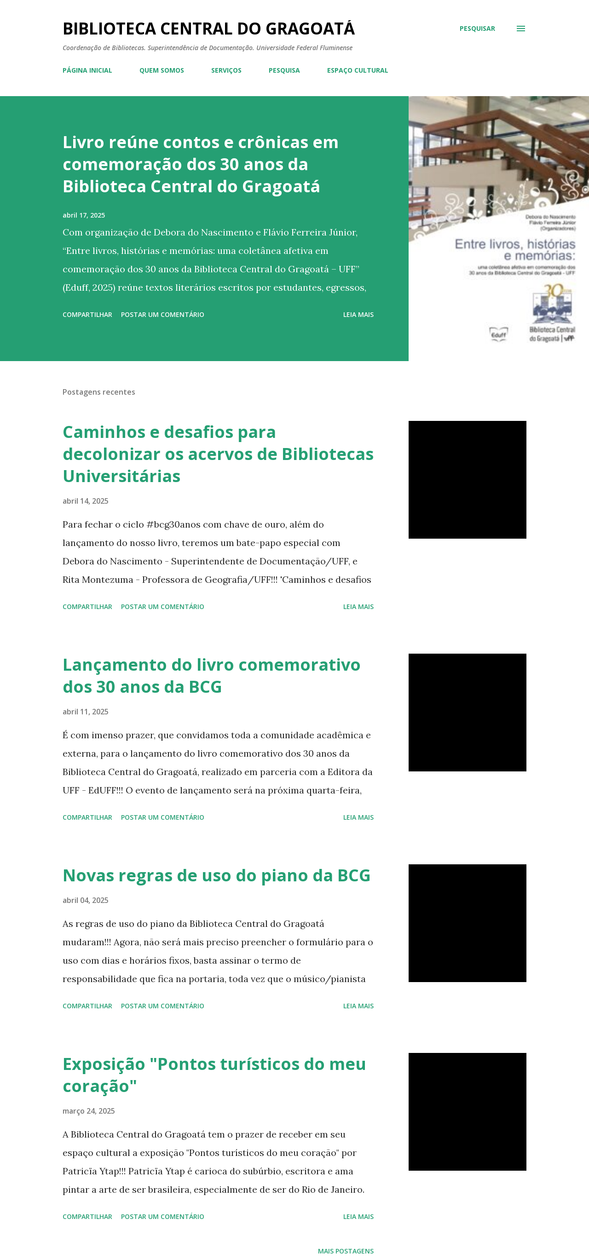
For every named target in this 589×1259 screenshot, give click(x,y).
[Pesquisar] (477, 28)
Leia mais (358, 314)
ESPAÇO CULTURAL (357, 70)
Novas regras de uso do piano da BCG (217, 875)
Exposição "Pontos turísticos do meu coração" (214, 1074)
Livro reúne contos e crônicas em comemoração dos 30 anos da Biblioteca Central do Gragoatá (201, 164)
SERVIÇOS (226, 70)
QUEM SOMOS (161, 70)
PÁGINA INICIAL (87, 70)
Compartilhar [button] (87, 314)
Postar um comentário (162, 314)
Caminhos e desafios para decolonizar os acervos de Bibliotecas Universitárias (218, 453)
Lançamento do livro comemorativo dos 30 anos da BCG (212, 675)
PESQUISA (284, 70)
